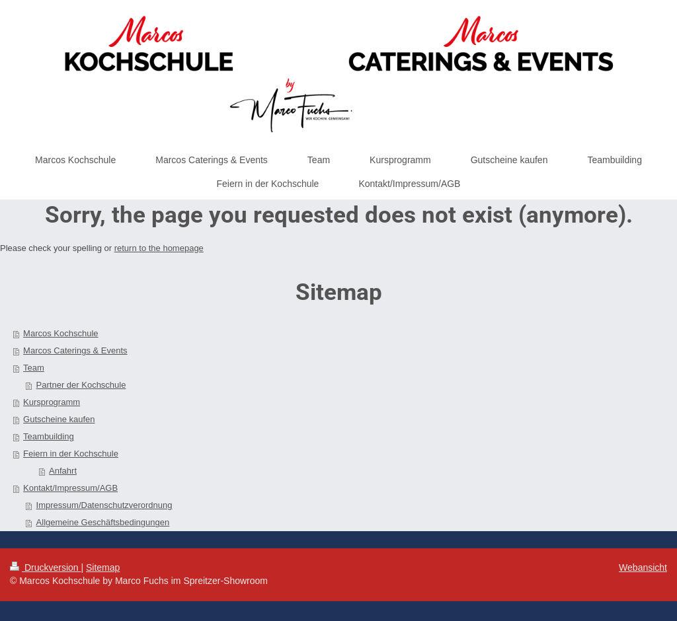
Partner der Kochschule (81, 385)
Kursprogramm (51, 402)
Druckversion (45, 567)
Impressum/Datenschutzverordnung (104, 505)
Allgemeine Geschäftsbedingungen (103, 522)
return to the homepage (159, 248)
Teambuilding (48, 436)
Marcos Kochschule (60, 333)
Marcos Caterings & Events (75, 350)
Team (33, 368)
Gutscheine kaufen (59, 419)
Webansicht (643, 567)
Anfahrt (63, 471)
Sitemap (103, 567)
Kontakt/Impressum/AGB (70, 488)
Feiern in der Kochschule (70, 453)
